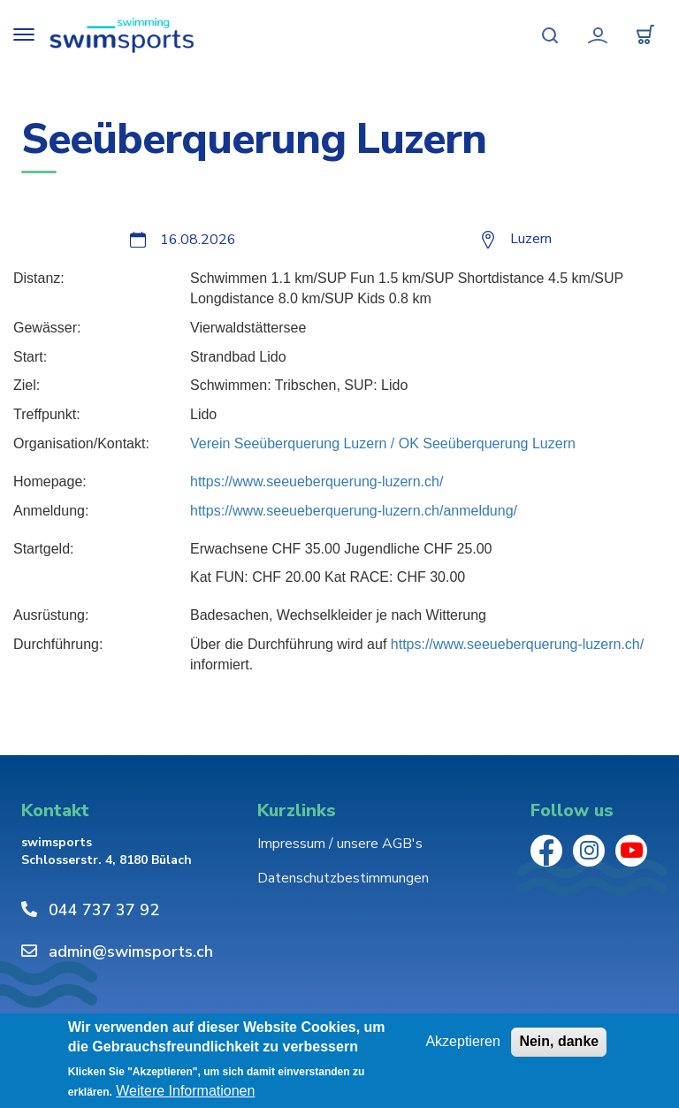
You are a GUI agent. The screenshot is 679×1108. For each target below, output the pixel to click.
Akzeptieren (462, 1041)
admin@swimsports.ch (131, 951)
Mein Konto (597, 35)
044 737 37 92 (104, 910)
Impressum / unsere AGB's (340, 843)
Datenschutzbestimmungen (343, 878)
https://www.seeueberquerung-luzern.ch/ (316, 481)
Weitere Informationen (185, 1091)
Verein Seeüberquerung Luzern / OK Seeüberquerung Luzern (383, 443)
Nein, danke (559, 1041)
